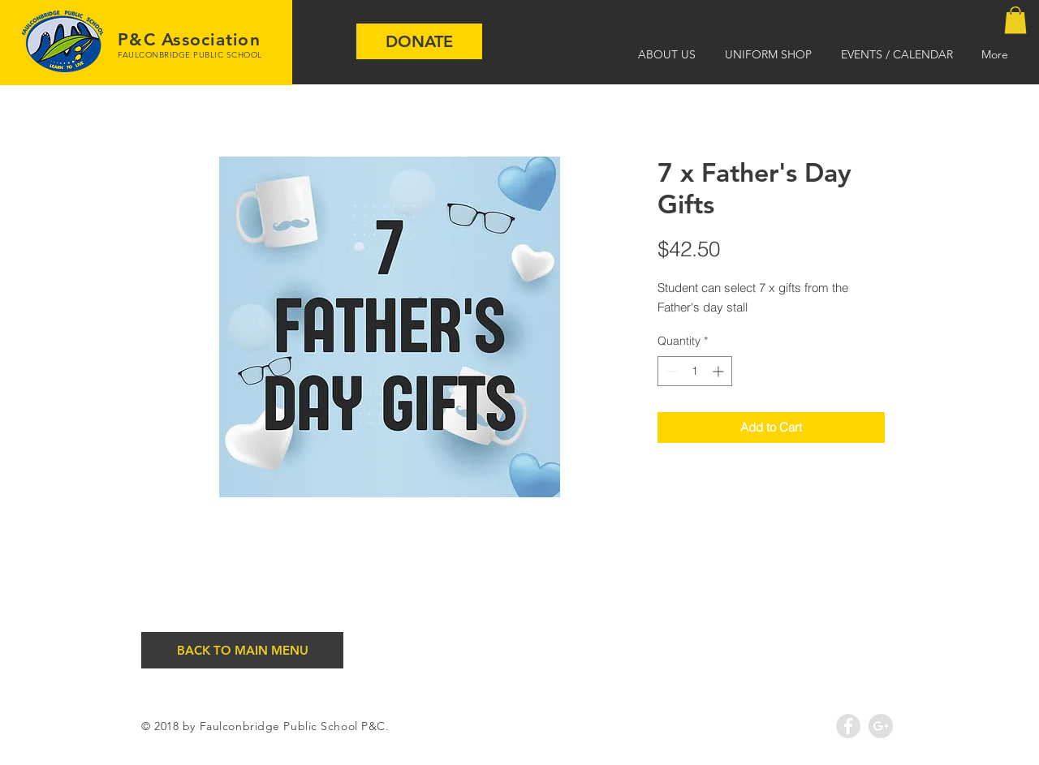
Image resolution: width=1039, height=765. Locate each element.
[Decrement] (670, 371)
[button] (1015, 19)
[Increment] (719, 371)
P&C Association (189, 39)
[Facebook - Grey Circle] (848, 726)
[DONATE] (419, 41)
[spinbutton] (694, 371)
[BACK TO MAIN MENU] (242, 650)
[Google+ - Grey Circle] (881, 726)
